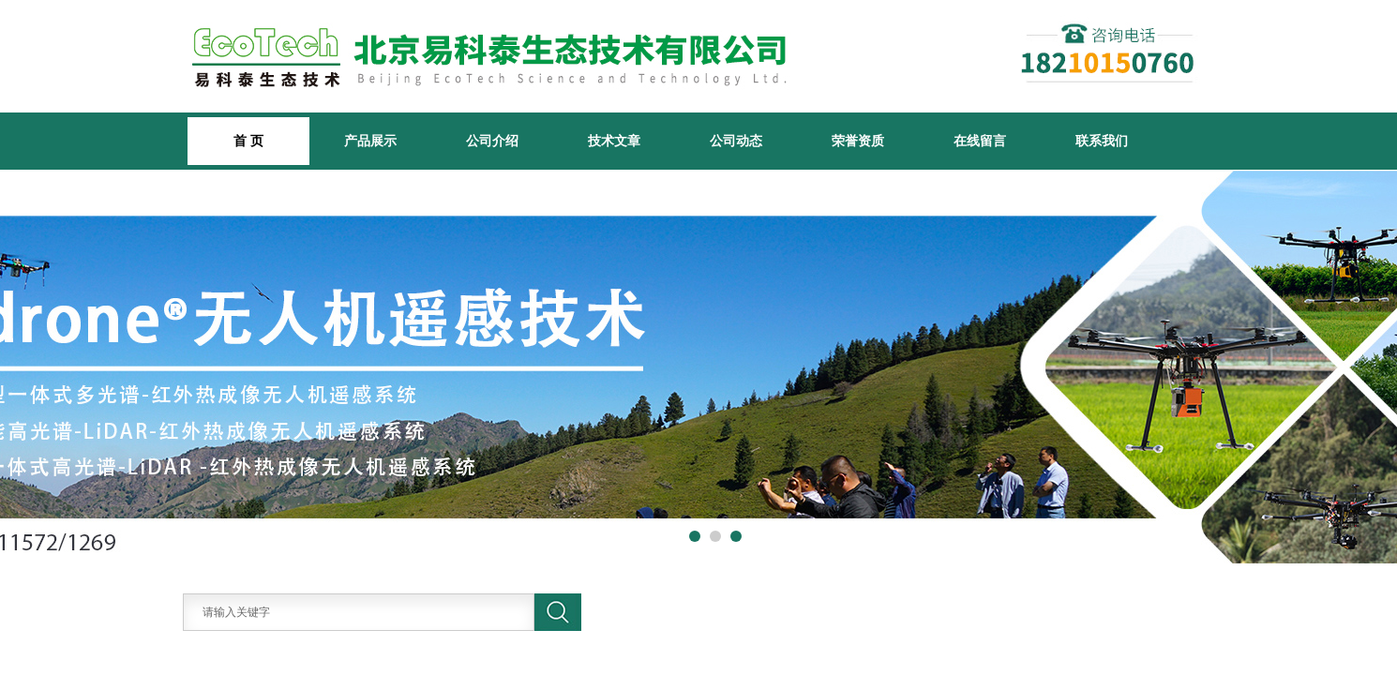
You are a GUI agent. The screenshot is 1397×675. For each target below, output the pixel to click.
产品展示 (370, 140)
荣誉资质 (858, 140)
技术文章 (614, 140)
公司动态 (736, 140)
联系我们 (1101, 140)
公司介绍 (492, 140)
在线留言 (980, 140)
